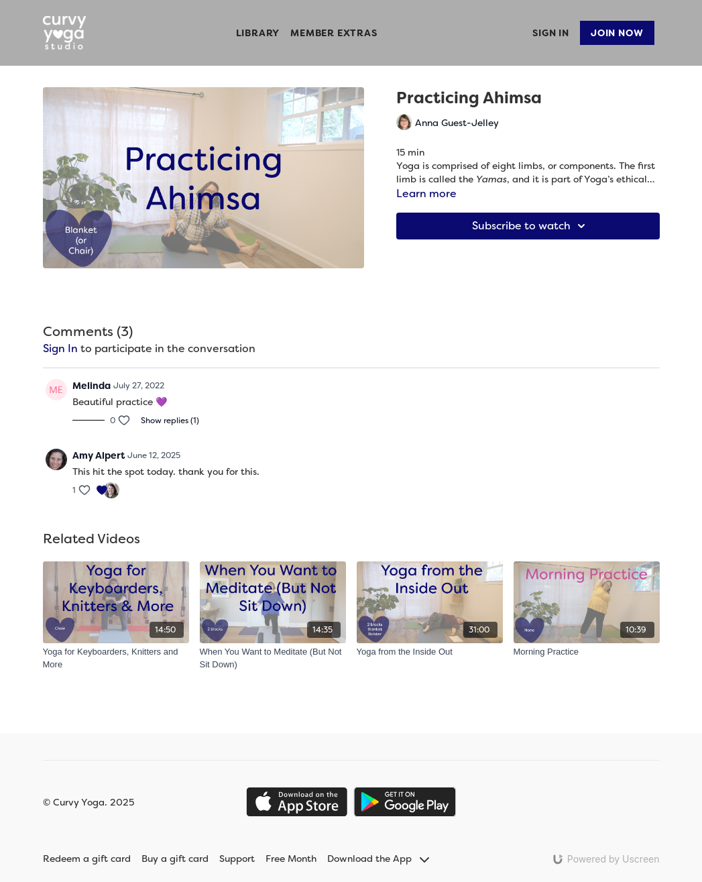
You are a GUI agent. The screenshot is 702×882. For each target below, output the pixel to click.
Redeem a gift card (87, 858)
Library (258, 33)
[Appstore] (296, 802)
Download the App (378, 858)
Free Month (291, 858)
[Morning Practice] (587, 652)
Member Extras (333, 33)
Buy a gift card (175, 858)
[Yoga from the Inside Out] (430, 652)
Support (237, 858)
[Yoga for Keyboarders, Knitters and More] (116, 658)
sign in (60, 348)
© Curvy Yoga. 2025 (88, 802)
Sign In (550, 33)
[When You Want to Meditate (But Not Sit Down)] (273, 658)
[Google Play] (405, 802)
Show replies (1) (170, 420)
